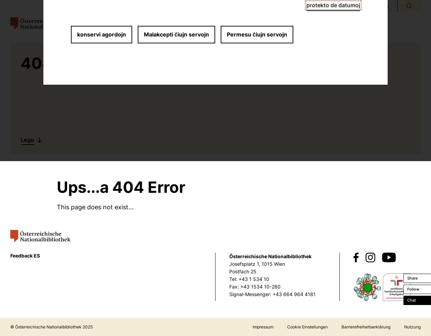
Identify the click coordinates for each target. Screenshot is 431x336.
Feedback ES (25, 256)
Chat (411, 300)
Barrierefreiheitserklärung (365, 326)
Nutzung (412, 326)
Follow (413, 289)
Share (412, 278)
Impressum (263, 326)
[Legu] (32, 140)
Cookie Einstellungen (307, 326)
